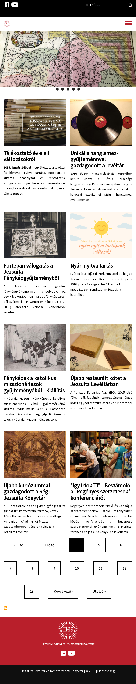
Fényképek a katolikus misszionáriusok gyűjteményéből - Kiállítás (34, 384)
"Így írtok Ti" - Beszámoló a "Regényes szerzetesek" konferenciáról (100, 491)
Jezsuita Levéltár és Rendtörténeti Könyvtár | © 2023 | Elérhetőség (68, 671)
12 (126, 568)
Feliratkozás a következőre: (5, 608)
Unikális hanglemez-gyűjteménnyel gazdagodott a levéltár (97, 159)
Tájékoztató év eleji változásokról (26, 156)
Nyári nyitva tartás (91, 265)
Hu (86, 5)
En (91, 5)
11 (103, 568)
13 (34, 591)
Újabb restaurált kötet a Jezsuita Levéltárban (98, 381)
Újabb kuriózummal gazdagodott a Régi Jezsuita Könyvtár (27, 491)
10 (79, 568)
